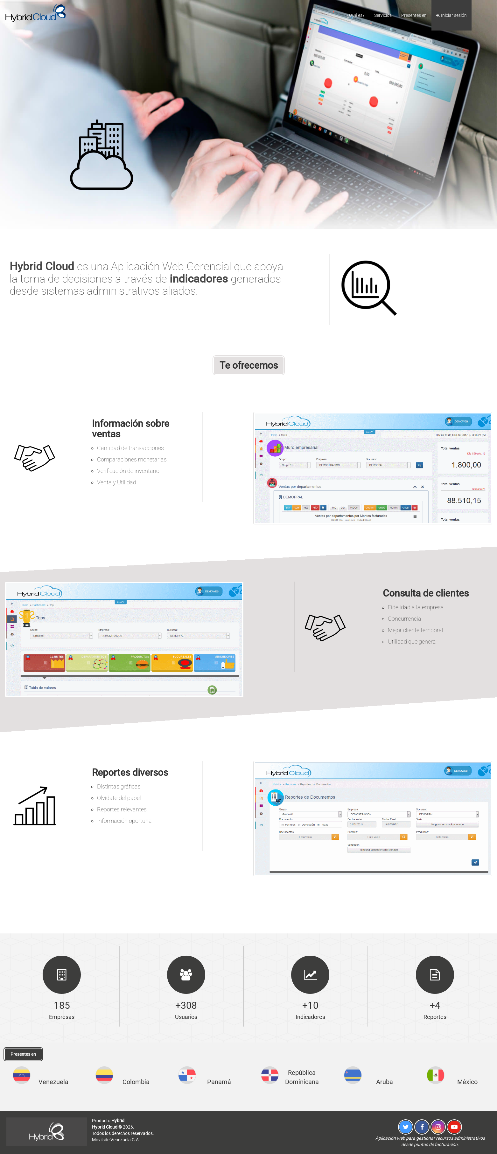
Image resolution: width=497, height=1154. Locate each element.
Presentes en (414, 15)
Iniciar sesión (451, 15)
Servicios (383, 15)
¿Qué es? (356, 15)
